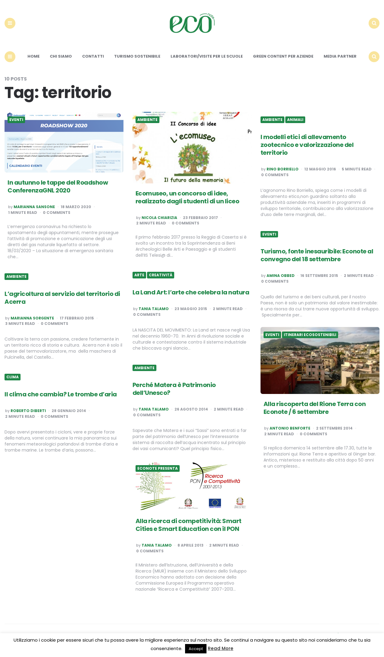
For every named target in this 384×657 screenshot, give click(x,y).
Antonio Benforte (290, 429)
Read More (220, 648)
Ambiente (147, 120)
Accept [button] (196, 649)
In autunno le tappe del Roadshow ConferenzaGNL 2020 (58, 187)
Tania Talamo (154, 309)
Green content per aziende (283, 56)
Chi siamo (61, 56)
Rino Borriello (283, 169)
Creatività (160, 275)
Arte (139, 275)
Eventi (16, 120)
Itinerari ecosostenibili (310, 335)
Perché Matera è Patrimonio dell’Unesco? (174, 389)
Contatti (93, 56)
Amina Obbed (281, 276)
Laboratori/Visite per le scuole (207, 56)
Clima (12, 377)
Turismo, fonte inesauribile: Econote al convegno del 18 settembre (317, 255)
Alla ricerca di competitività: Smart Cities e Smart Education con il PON (189, 525)
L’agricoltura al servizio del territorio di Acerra (62, 298)
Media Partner (340, 56)
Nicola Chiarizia (159, 218)
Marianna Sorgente (32, 318)
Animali (295, 120)
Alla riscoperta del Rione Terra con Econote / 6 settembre (315, 408)
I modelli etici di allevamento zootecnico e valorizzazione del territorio (307, 145)
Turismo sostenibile (137, 56)
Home (33, 56)
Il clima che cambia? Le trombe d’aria (61, 394)
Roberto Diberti (28, 411)
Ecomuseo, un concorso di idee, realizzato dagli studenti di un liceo (187, 197)
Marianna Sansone (34, 207)
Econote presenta (157, 469)
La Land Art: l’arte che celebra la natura (191, 292)
